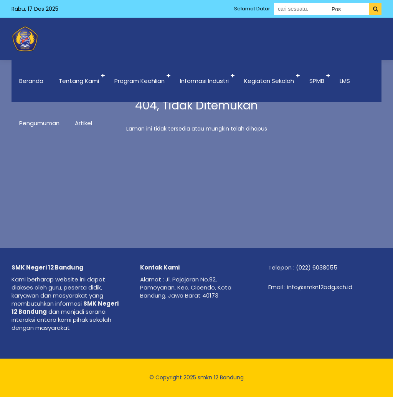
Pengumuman (39, 123)
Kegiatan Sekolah (269, 81)
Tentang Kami (79, 81)
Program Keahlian (139, 81)
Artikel (83, 123)
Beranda (31, 81)
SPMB (316, 81)
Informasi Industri (204, 81)
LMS (345, 81)
